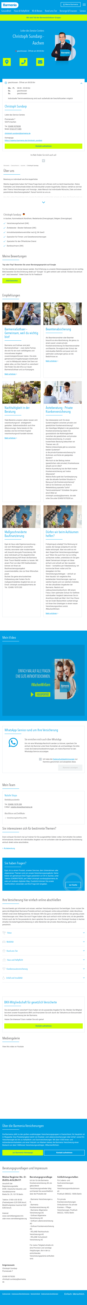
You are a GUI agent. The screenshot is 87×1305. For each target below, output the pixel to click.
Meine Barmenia (73, 4)
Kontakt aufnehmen (49, 148)
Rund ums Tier (51, 12)
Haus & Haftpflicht (21, 12)
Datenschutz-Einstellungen (49, 1294)
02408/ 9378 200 (15, 806)
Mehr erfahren (11, 376)
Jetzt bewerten (13, 283)
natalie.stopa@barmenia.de (21, 809)
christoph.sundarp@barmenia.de (17, 135)
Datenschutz (6, 1294)
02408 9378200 (14, 128)
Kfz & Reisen (37, 12)
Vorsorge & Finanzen (68, 12)
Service (83, 12)
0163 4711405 (15, 131)
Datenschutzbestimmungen (64, 761)
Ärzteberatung (9, 850)
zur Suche (75, 886)
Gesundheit (6, 12)
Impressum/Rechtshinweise (21, 1294)
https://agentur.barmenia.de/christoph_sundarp (23, 142)
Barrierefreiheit (35, 1294)
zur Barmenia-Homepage (16, 1155)
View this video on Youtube (13, 1049)
